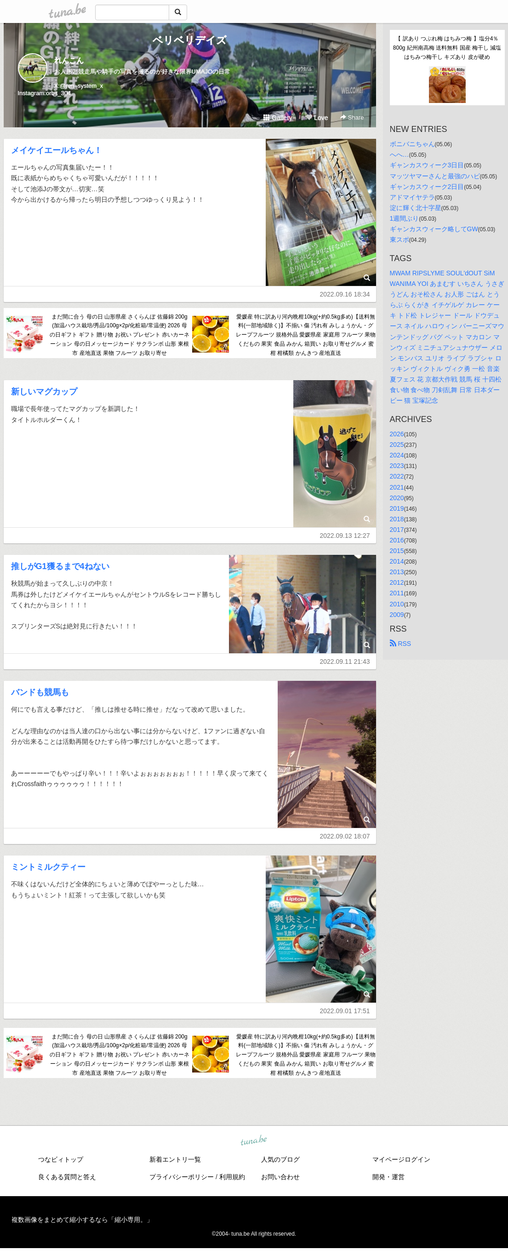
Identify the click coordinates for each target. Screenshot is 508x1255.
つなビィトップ (60, 1159)
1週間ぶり (404, 218)
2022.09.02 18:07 (345, 836)
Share (352, 117)
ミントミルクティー (48, 867)
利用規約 (232, 1177)
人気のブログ (280, 1159)
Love (317, 117)
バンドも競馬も (40, 692)
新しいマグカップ (44, 391)
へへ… (399, 154)
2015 (397, 550)
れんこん (69, 60)
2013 (397, 572)
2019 (397, 508)
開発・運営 (388, 1177)
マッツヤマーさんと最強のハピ (435, 176)
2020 (397, 498)
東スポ (399, 239)
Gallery (277, 117)
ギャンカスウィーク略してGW (434, 229)
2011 (397, 593)
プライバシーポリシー (181, 1177)
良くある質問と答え (67, 1177)
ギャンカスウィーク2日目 (427, 186)
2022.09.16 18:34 (345, 294)
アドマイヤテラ (412, 197)
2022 (397, 476)
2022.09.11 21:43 (345, 661)
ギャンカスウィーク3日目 (427, 165)
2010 (397, 604)
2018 (397, 519)
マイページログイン (401, 1159)
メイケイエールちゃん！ (56, 150)
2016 (397, 540)
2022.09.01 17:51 (345, 1011)
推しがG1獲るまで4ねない (60, 566)
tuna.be (254, 1140)
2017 (397, 529)
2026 (397, 434)
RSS (400, 643)
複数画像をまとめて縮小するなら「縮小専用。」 (82, 1219)
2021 (397, 487)
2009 (397, 614)
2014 (397, 561)
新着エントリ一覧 (175, 1159)
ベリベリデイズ (190, 40)
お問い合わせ (280, 1177)
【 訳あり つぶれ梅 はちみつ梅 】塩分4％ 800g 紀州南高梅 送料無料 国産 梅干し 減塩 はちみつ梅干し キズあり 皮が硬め (448, 47)
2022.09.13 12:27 (345, 535)
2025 (397, 444)
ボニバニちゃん (412, 144)
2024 (397, 455)
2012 (397, 582)
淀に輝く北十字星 (415, 207)
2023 (397, 465)
